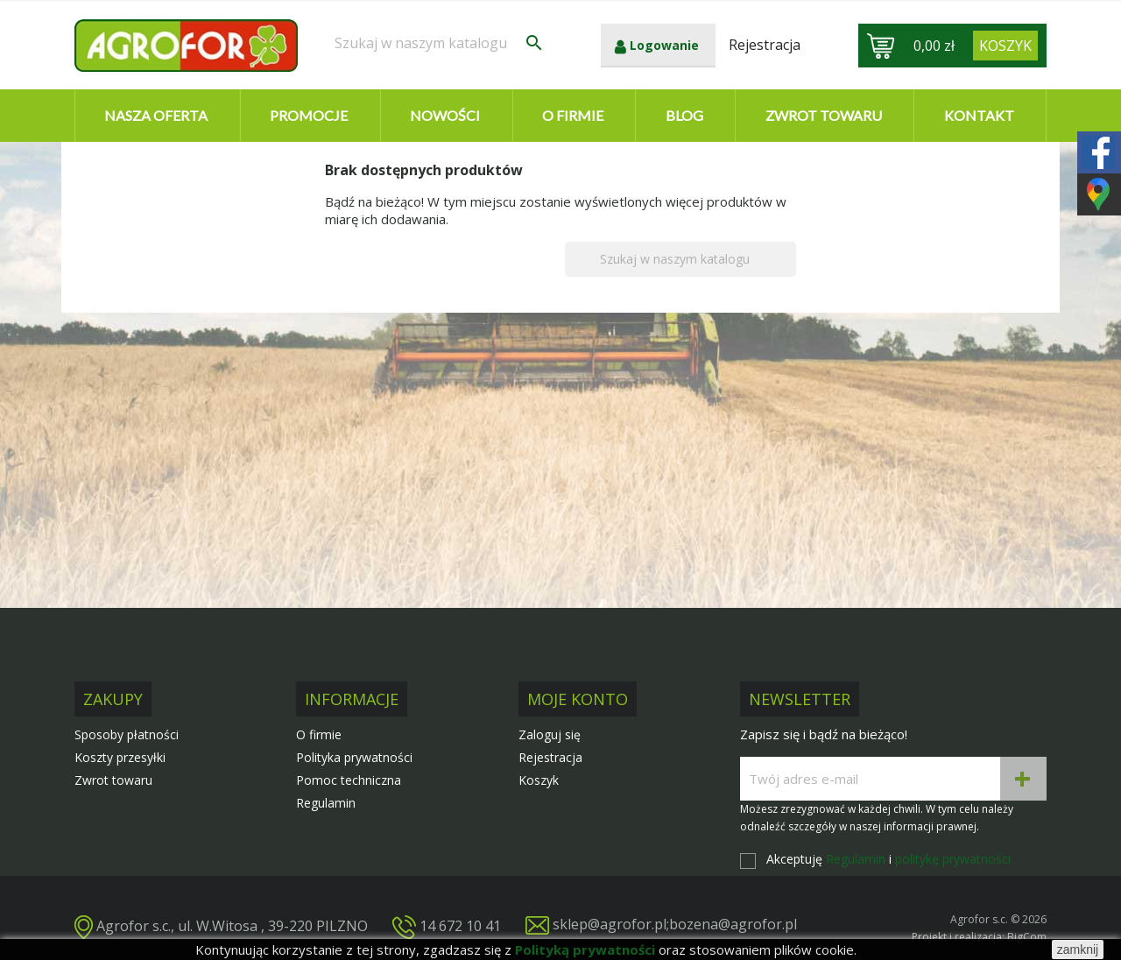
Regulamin (326, 802)
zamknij (1077, 949)
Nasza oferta (156, 115)
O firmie (572, 115)
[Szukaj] (439, 43)
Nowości (445, 115)
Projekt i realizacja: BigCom (979, 936)
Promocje (309, 115)
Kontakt (979, 115)
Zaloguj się (549, 734)
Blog (684, 115)
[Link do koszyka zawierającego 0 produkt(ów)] (1005, 45)
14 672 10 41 (460, 925)
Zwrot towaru (823, 115)
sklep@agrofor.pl (609, 924)
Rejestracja (550, 757)
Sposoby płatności (126, 734)
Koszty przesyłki (120, 757)
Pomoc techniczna (348, 780)
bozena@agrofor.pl (733, 924)
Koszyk (538, 780)
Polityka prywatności (354, 757)
